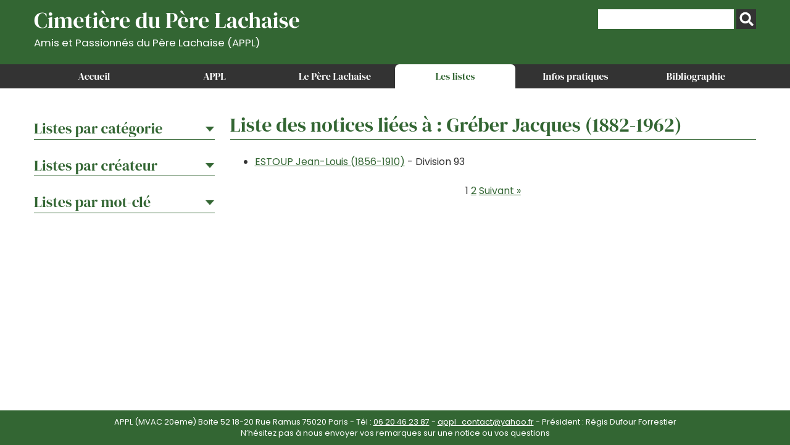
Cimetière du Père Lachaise (167, 27)
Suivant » (500, 191)
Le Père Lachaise (335, 76)
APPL (214, 76)
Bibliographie (696, 76)
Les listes (455, 76)
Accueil (94, 76)
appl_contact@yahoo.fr (486, 422)
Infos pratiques (575, 76)
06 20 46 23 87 (401, 422)
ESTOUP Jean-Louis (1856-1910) (330, 162)
